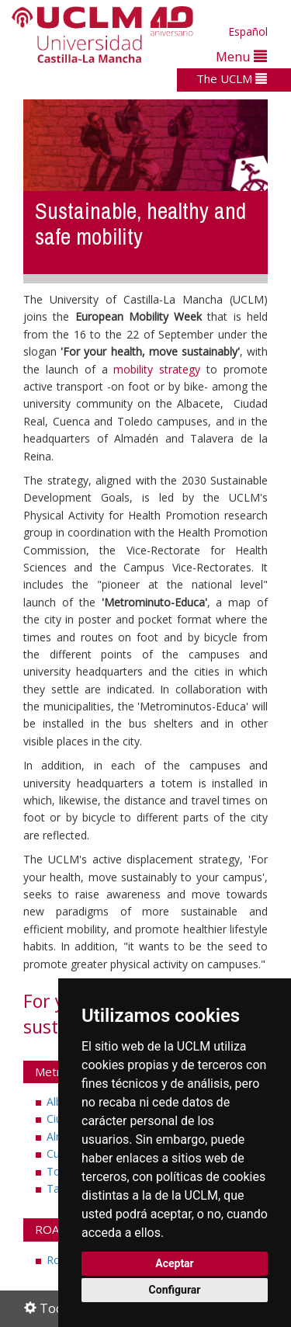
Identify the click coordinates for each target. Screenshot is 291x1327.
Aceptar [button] (174, 1263)
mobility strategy (156, 369)
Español (248, 31)
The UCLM (231, 78)
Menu (241, 56)
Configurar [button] (175, 1290)
